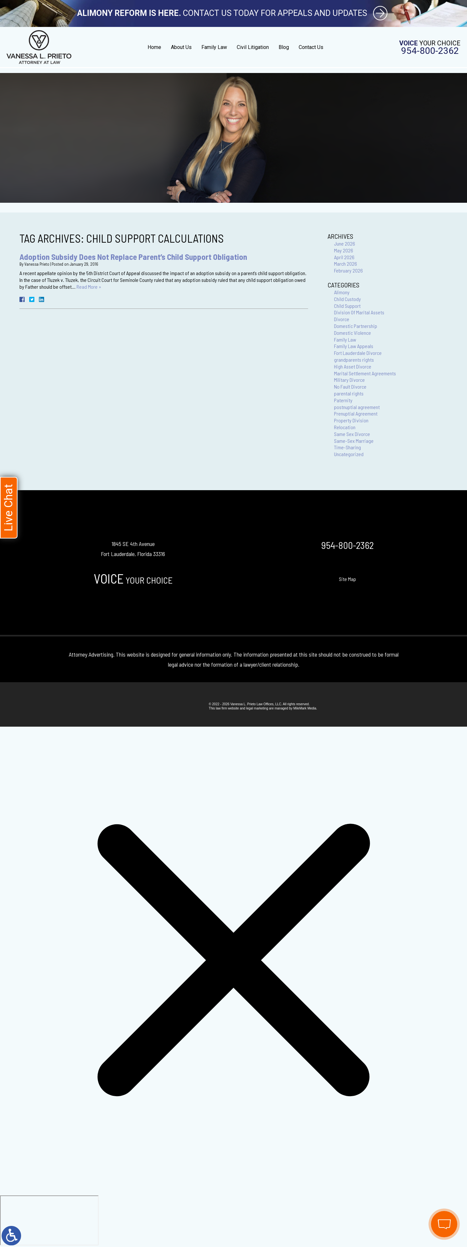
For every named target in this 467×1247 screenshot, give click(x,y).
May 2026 (343, 250)
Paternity (343, 400)
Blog (284, 47)
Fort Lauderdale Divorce (358, 353)
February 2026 (348, 270)
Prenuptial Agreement (355, 413)
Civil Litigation (253, 47)
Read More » (89, 287)
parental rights (349, 393)
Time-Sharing (347, 447)
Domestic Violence (352, 333)
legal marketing (257, 708)
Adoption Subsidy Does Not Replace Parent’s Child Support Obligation (133, 256)
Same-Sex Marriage (354, 441)
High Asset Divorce (352, 366)
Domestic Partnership (355, 326)
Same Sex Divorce (352, 434)
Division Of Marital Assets (359, 312)
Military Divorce (349, 380)
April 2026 (344, 257)
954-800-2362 (430, 50)
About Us (181, 47)
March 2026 (345, 263)
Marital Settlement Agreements (365, 373)
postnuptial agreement (357, 407)
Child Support (347, 306)
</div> (49, 1220)
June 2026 (344, 243)
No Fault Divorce (350, 386)
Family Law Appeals (353, 346)
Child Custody (347, 299)
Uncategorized (349, 454)
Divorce (341, 319)
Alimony (342, 292)
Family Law (214, 47)
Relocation (344, 427)
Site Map (347, 579)
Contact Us (311, 47)
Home (154, 47)
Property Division (351, 420)
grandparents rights (354, 360)
